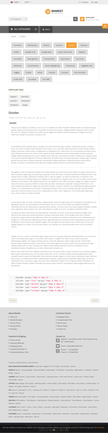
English (15, 2)
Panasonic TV (37, 390)
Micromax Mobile (39, 370)
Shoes (19, 414)
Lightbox (82, 52)
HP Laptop (18, 386)
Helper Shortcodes (65, 52)
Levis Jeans (47, 407)
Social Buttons (33, 65)
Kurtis (35, 407)
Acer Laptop (29, 383)
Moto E (18, 370)
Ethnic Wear (83, 407)
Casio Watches (42, 400)
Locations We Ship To (18, 349)
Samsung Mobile (26, 370)
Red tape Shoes (19, 417)
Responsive (25, 101)
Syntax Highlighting (52, 65)
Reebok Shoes (84, 414)
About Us (13, 317)
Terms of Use (15, 323)
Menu (46, 29)
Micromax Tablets (21, 397)
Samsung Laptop (40, 383)
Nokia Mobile (50, 370)
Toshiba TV (53, 390)
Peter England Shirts (15, 410)
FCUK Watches (20, 400)
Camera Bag (12, 380)
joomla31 (13, 101)
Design (25, 105)
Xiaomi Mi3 (38, 366)
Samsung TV (22, 390)
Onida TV (46, 390)
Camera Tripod (88, 377)
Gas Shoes (66, 414)
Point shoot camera (66, 377)
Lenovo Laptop (52, 383)
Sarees (40, 407)
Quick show (65, 59)
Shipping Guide (16, 346)
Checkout (85, 2)
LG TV (29, 390)
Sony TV (14, 390)
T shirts (29, 407)
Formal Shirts (92, 407)
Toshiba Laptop (91, 383)
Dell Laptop (71, 383)
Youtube (52, 72)
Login (96, 2)
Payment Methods (17, 343)
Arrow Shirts (73, 407)
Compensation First (65, 320)
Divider (71, 45)
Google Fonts (30, 52)
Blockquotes (32, 45)
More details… (99, 427)
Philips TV (62, 390)
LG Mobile (88, 370)
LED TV (78, 390)
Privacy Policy (15, 326)
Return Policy (63, 326)
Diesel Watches (88, 400)
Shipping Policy (63, 317)
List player (32, 79)
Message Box (32, 59)
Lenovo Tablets (54, 397)
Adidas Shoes (57, 414)
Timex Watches (66, 400)
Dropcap (83, 45)
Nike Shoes (29, 417)
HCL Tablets (32, 397)
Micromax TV (70, 390)
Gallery (16, 52)
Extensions (25, 97)
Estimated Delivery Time (19, 352)
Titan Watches (31, 400)
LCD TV (84, 390)
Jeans (23, 407)
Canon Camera (30, 377)
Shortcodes (19, 118)
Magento (13, 97)
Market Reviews (16, 320)
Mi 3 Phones (65, 366)
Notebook (26, 386)
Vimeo (39, 72)
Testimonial (70, 65)
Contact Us (62, 329)
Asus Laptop (81, 383)
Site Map (13, 329)
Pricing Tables (49, 59)
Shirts (18, 407)
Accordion (17, 45)
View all (73, 366)
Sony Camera (41, 377)
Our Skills (46, 79)
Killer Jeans (55, 407)
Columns (59, 45)
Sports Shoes (37, 414)
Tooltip (28, 72)
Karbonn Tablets (66, 397)
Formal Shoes (46, 414)
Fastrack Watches (53, 400)
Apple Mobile (79, 370)
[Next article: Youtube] (95, 300)
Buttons (46, 45)
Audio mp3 (18, 79)
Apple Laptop (20, 383)
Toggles (17, 72)
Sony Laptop (62, 383)
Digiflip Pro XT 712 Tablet (52, 366)
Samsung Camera (52, 377)
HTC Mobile (60, 370)
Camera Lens (78, 377)
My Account (62, 323)
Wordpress (14, 105)
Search (75, 19)
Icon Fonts (80, 59)
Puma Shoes (75, 414)
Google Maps (47, 52)
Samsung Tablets (42, 397)
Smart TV (14, 393)
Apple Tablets (87, 397)
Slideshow (17, 65)
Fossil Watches (77, 400)
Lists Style (17, 59)
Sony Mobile (69, 370)
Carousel (64, 72)
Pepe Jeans (64, 407)
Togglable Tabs (86, 65)
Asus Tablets (77, 397)
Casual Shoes (26, 414)
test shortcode (79, 72)
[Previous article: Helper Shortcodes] (13, 300)
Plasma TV (91, 390)
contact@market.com (74, 346)
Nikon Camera (19, 377)
